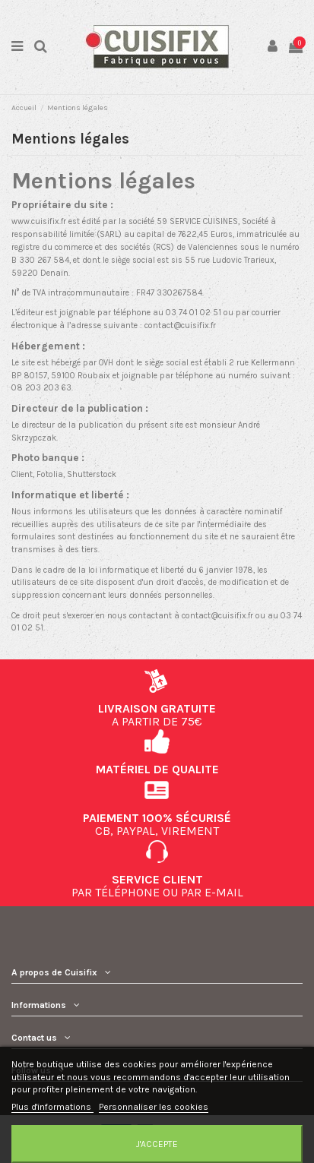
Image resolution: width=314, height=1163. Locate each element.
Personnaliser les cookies (153, 1106)
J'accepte (157, 1144)
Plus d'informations (52, 1106)
